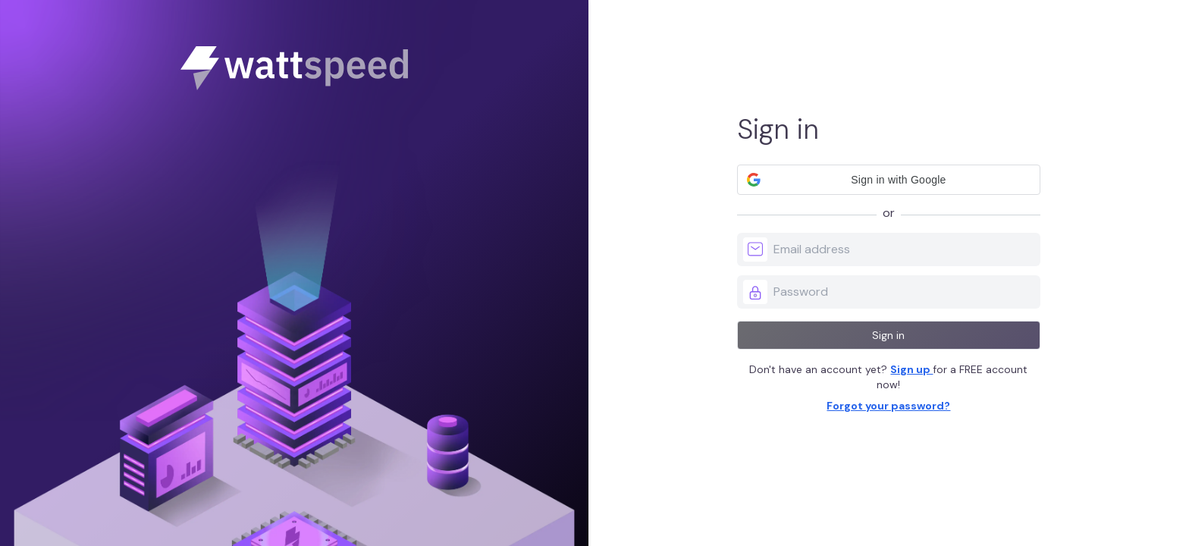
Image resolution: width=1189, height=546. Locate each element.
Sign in (888, 335)
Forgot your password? (888, 406)
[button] (888, 180)
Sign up (911, 369)
